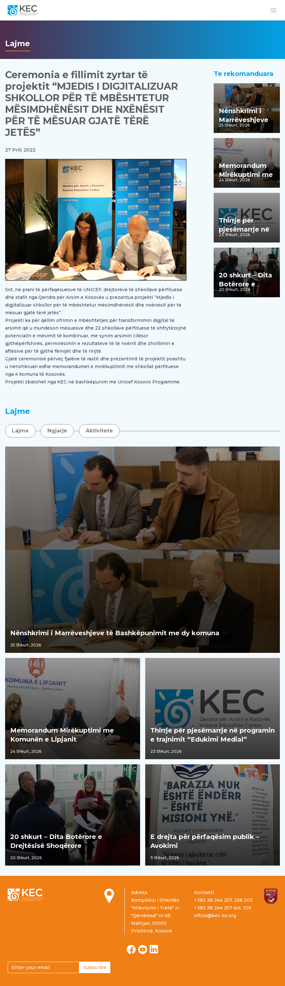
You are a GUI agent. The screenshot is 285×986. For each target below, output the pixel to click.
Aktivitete (99, 431)
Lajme (20, 431)
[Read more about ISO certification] (270, 896)
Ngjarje (57, 431)
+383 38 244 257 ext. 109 (222, 908)
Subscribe (95, 967)
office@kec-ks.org (215, 915)
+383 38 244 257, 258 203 (223, 900)
